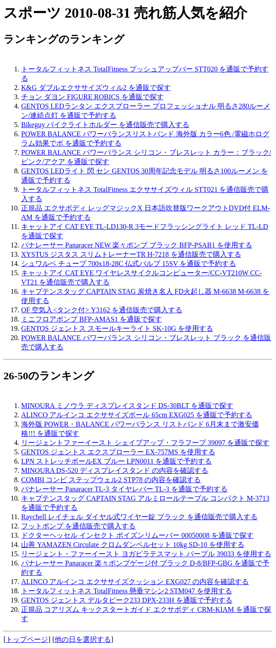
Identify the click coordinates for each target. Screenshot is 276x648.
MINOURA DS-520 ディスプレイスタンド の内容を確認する (114, 470)
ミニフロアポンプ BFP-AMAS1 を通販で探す (91, 319)
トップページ (27, 639)
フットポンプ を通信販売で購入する (78, 526)
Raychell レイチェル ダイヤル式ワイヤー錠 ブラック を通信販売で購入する (139, 517)
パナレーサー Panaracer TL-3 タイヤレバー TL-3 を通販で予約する (124, 489)
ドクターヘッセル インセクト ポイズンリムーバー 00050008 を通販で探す (137, 535)
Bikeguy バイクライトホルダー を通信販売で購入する (105, 124)
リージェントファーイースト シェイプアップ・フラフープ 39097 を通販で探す (145, 442)
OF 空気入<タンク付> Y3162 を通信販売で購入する (101, 310)
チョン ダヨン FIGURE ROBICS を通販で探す (92, 97)
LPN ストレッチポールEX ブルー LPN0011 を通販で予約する (116, 461)
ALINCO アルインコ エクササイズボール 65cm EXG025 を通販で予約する (136, 415)
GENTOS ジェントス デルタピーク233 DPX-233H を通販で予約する (126, 600)
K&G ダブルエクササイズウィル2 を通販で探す (96, 87)
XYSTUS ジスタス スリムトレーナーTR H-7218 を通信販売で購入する (131, 254)
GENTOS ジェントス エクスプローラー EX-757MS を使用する (118, 452)
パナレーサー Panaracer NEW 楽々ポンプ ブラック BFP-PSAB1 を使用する (136, 245)
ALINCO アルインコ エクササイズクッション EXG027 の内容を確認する (135, 581)
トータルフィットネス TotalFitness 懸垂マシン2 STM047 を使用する (126, 591)
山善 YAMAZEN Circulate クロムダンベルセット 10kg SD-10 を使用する (132, 544)
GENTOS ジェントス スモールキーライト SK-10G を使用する (117, 328)
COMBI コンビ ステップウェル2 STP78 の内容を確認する (111, 479)
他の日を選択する (83, 639)
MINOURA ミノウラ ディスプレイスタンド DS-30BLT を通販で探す (127, 405)
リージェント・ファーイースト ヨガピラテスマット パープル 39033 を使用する (146, 554)
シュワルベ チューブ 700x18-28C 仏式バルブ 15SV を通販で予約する (128, 263)
